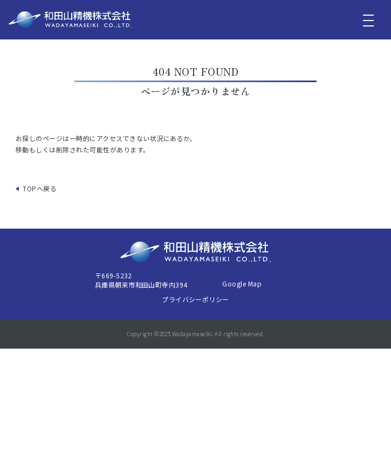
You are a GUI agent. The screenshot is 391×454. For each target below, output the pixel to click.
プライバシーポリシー (195, 299)
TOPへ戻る (40, 188)
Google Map (242, 283)
